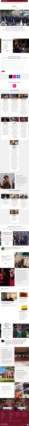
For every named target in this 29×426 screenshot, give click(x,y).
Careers (2, 417)
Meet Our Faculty (20, 377)
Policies (2, 418)
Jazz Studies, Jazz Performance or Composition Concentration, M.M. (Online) (14, 147)
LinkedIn (18, 420)
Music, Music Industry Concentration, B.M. (24, 99)
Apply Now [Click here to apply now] (19, 185)
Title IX (10, 417)
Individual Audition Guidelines (14, 215)
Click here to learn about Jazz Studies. (7, 244)
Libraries (2, 412)
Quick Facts (17, 416)
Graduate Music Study (24, 199)
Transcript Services (11, 413)
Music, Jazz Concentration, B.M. (14, 123)
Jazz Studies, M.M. (23, 122)
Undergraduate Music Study (5, 199)
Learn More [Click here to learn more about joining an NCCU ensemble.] (6, 263)
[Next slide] (28, 17)
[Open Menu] (26, 1)
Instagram (16, 420)
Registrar (10, 412)
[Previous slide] (0, 17)
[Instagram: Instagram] (14, 76)
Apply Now (10, 418)
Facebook (9, 420)
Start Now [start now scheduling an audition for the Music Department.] (20, 282)
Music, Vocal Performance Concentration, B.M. (5, 123)
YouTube (14, 420)
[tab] (12, 26)
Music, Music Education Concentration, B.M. (14, 99)
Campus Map (3, 413)
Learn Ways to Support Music (7, 337)
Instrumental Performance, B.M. (5, 99)
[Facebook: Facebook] (18, 76)
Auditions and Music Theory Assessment (14, 199)
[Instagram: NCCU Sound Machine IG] (14, 86)
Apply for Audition (7, 50)
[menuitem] (10, 421)
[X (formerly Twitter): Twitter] (10, 76)
